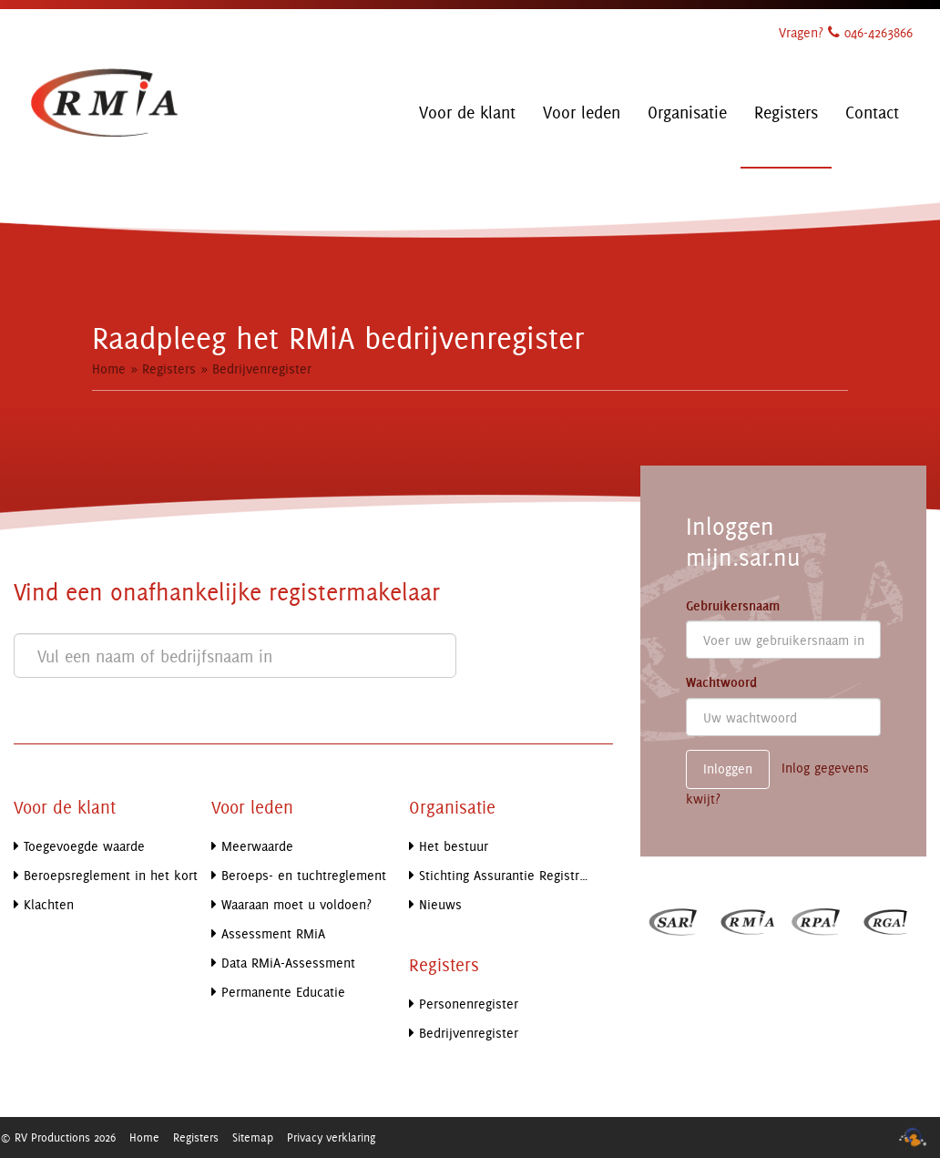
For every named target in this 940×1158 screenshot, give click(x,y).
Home (109, 368)
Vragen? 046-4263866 (846, 32)
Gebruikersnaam (733, 606)
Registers (169, 368)
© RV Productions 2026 (58, 1137)
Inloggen (727, 768)
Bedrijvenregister (262, 368)
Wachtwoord (721, 682)
